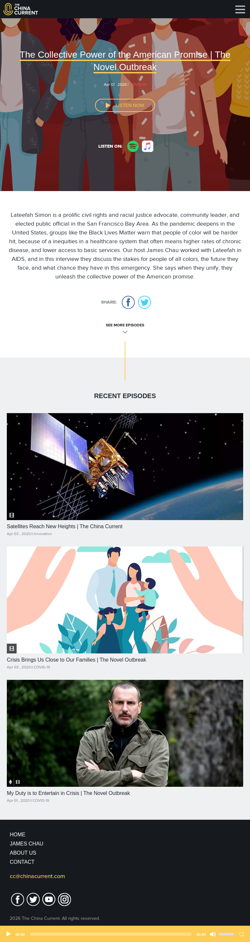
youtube (48, 899)
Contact (22, 862)
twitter (144, 302)
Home (17, 834)
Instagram (64, 899)
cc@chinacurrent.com (37, 876)
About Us (23, 853)
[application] (125, 934)
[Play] (8, 934)
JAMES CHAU (26, 843)
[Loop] (241, 934)
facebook (128, 302)
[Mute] (213, 934)
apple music (147, 146)
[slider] (110, 934)
